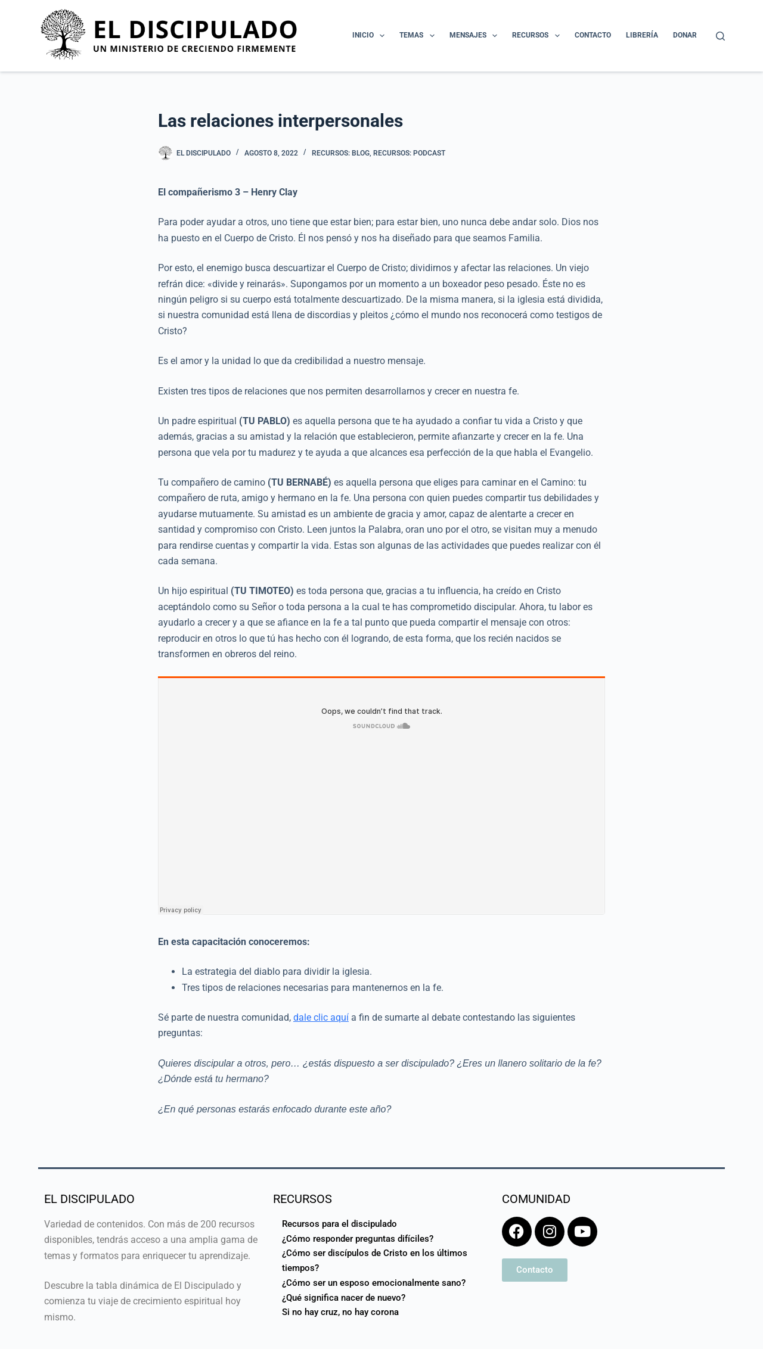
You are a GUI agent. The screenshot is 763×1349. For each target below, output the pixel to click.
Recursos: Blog (341, 153)
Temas (419, 36)
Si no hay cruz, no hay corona (340, 1312)
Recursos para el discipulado (339, 1224)
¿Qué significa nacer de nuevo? (343, 1297)
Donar (685, 35)
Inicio (370, 36)
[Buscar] (720, 36)
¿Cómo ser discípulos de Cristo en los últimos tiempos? (374, 1260)
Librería (642, 35)
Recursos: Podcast (409, 153)
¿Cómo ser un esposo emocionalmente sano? (374, 1282)
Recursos (538, 36)
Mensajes (475, 36)
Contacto (593, 35)
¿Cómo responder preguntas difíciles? (357, 1238)
